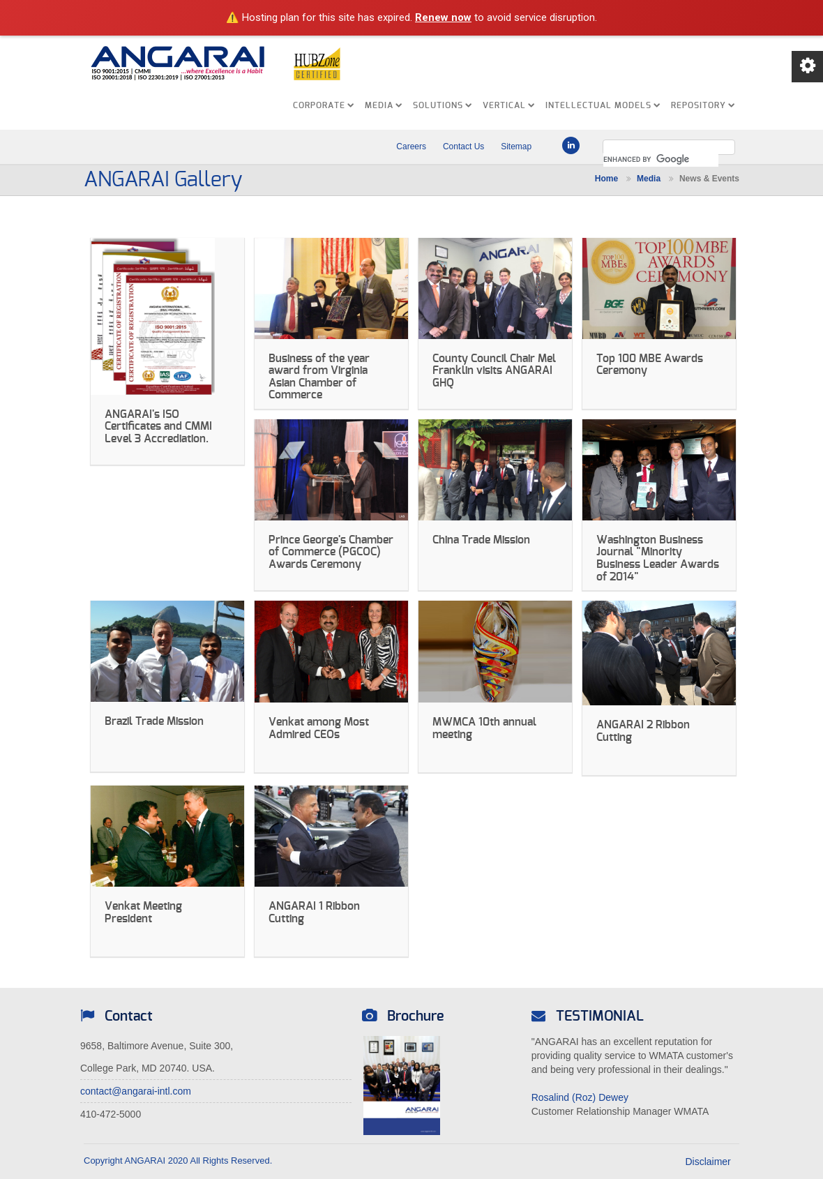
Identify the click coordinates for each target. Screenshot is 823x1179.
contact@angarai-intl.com (135, 1091)
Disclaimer (717, 1161)
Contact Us (463, 146)
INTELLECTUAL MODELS (602, 105)
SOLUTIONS (442, 105)
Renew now (443, 17)
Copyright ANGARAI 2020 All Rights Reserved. (178, 1160)
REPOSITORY (703, 105)
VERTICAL (509, 105)
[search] (660, 160)
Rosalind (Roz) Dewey (579, 1097)
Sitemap (516, 146)
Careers (411, 146)
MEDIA (383, 105)
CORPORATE (323, 105)
